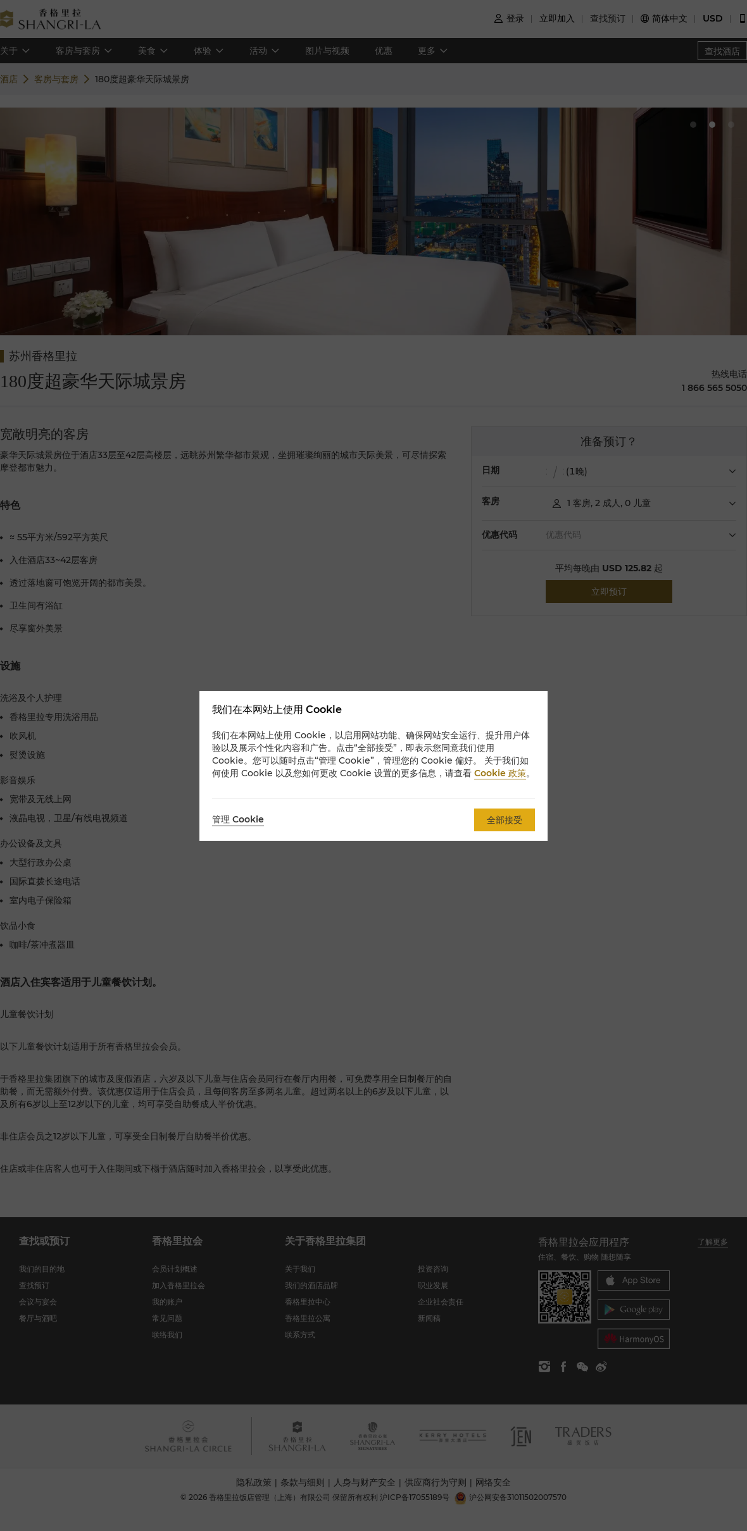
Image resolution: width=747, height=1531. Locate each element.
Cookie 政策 (500, 773)
